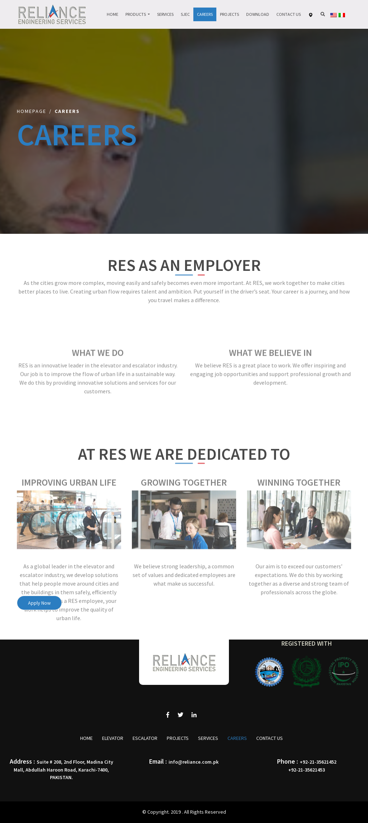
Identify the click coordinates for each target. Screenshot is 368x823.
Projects (229, 14)
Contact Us (288, 14)
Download (257, 14)
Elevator (112, 738)
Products (136, 14)
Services (165, 14)
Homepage (31, 111)
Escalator (145, 738)
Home (112, 14)
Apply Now (39, 603)
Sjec (185, 14)
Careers (205, 14)
